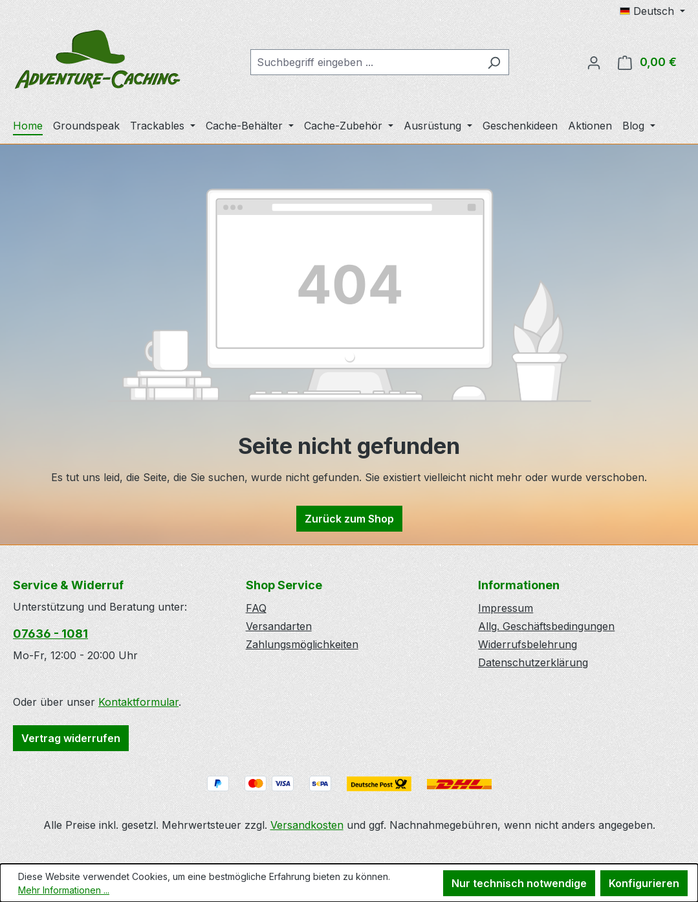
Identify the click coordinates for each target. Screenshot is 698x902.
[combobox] (364, 62)
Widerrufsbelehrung (527, 644)
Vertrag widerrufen (70, 738)
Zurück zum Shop (349, 518)
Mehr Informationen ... (63, 890)
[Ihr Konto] (593, 62)
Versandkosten (307, 824)
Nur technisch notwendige (519, 883)
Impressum (505, 608)
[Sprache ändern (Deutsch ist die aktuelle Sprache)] (652, 11)
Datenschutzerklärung (533, 662)
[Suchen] (494, 62)
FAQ (256, 608)
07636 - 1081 (50, 633)
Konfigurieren (644, 883)
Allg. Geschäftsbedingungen (546, 626)
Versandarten (279, 626)
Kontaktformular (138, 701)
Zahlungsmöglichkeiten (302, 644)
